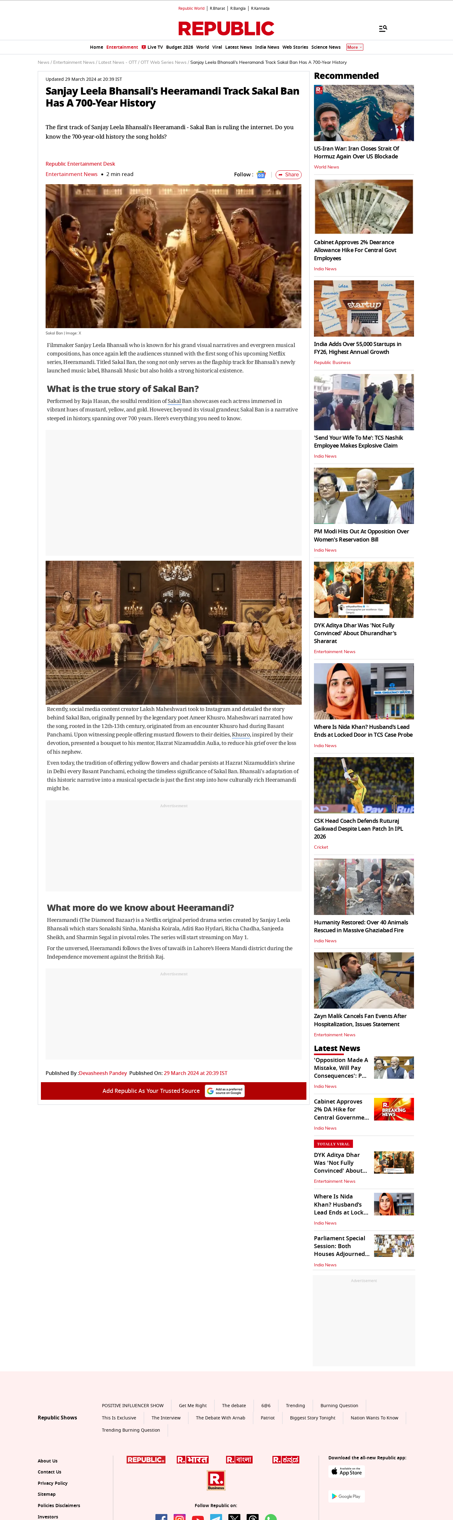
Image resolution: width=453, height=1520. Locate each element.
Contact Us (49, 1472)
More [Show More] (354, 47)
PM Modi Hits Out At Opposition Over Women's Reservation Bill (361, 535)
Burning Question (339, 1405)
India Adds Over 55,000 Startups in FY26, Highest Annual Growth (358, 348)
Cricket (321, 847)
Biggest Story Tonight (312, 1418)
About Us (48, 1461)
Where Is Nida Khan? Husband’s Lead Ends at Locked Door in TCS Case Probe (363, 731)
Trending (295, 1405)
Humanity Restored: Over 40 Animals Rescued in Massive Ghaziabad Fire (361, 926)
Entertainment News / (75, 62)
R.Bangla (238, 8)
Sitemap (47, 1494)
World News (326, 167)
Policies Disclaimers (59, 1505)
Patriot (268, 1418)
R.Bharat (217, 8)
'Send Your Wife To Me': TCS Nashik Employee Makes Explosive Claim (358, 442)
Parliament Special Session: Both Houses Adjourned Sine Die (339, 1250)
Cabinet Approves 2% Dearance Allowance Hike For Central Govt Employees (355, 250)
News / (45, 62)
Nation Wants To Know (374, 1418)
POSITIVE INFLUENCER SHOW (133, 1405)
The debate (234, 1405)
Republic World (191, 8)
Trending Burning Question (131, 1430)
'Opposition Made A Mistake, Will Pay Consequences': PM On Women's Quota (341, 1072)
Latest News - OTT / (118, 62)
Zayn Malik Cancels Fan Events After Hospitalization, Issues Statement (360, 1020)
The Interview (166, 1418)
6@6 (266, 1405)
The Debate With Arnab (220, 1418)
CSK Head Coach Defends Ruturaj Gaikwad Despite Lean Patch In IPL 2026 (358, 829)
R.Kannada (260, 8)
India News (325, 269)
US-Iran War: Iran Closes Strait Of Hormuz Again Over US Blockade (356, 153)
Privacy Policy (53, 1483)
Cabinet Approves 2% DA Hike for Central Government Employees (342, 1114)
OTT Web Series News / (165, 62)
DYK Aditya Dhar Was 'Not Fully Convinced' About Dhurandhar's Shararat (355, 633)
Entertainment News (72, 174)
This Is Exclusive (119, 1418)
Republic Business (332, 363)
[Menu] (380, 28)
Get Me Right (193, 1405)
